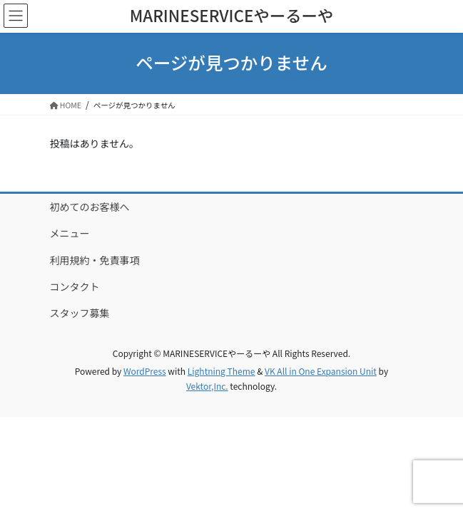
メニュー (70, 233)
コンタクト (75, 286)
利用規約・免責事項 (95, 260)
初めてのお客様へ (90, 207)
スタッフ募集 (80, 313)
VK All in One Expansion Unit (321, 371)
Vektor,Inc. (207, 386)
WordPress (144, 371)
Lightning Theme (221, 371)
